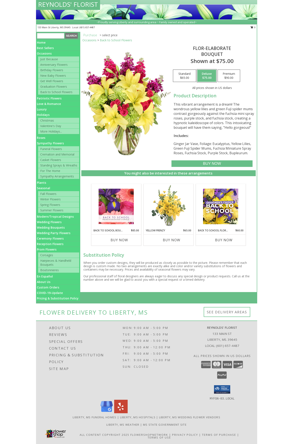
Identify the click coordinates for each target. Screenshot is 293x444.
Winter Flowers (50, 199)
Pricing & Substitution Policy (58, 298)
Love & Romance (49, 104)
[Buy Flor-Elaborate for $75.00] (212, 163)
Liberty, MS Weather (122, 425)
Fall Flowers (48, 194)
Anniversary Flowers (54, 65)
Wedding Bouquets (51, 227)
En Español (45, 276)
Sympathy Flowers (50, 143)
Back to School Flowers (56, 92)
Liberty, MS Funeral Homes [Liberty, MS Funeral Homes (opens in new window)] (94, 417)
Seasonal (43, 188)
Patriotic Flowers (49, 98)
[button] (222, 389)
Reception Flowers (50, 244)
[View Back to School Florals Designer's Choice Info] (220, 206)
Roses (41, 138)
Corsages (46, 255)
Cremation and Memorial (57, 154)
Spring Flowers (50, 205)
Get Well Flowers (51, 81)
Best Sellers (45, 48)
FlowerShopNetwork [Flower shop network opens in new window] (149, 435)
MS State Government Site (165, 425)
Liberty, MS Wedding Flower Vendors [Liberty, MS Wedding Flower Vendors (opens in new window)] (189, 417)
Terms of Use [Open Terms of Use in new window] (159, 437)
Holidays (43, 115)
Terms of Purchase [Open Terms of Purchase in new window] (219, 435)
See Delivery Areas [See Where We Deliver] (227, 312)
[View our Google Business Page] (106, 412)
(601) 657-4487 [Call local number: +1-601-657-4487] (87, 27)
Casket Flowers (50, 160)
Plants (41, 183)
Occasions (44, 53)
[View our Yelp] (121, 412)
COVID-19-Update (50, 293)
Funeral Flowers (51, 149)
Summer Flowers (51, 210)
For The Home (50, 171)
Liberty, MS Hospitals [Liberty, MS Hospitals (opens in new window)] (137, 417)
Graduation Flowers (53, 87)
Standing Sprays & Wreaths (58, 165)
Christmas (47, 120)
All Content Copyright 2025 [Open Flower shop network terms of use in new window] (104, 435)
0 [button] (253, 27)
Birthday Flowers (51, 70)
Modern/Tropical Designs (55, 217)
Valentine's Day (50, 126)
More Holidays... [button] (51, 131)
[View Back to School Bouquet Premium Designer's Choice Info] (116, 206)
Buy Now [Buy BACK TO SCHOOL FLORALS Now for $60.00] (224, 240)
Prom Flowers (46, 249)
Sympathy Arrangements (57, 176)
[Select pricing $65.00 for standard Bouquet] (184, 76)
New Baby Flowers (53, 76)
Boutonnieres (49, 270)
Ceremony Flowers (50, 238)
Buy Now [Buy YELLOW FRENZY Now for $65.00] (171, 240)
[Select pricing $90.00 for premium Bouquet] (229, 76)
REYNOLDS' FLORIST (68, 4)
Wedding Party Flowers (53, 233)
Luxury (42, 109)
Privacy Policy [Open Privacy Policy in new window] (185, 435)
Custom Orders (48, 287)
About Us (43, 282)
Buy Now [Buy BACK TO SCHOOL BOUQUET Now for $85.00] (119, 240)
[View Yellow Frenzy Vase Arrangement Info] (168, 206)
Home (41, 42)
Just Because (49, 59)
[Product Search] (50, 36)
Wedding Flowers (49, 222)
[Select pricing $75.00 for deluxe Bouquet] (206, 76)
